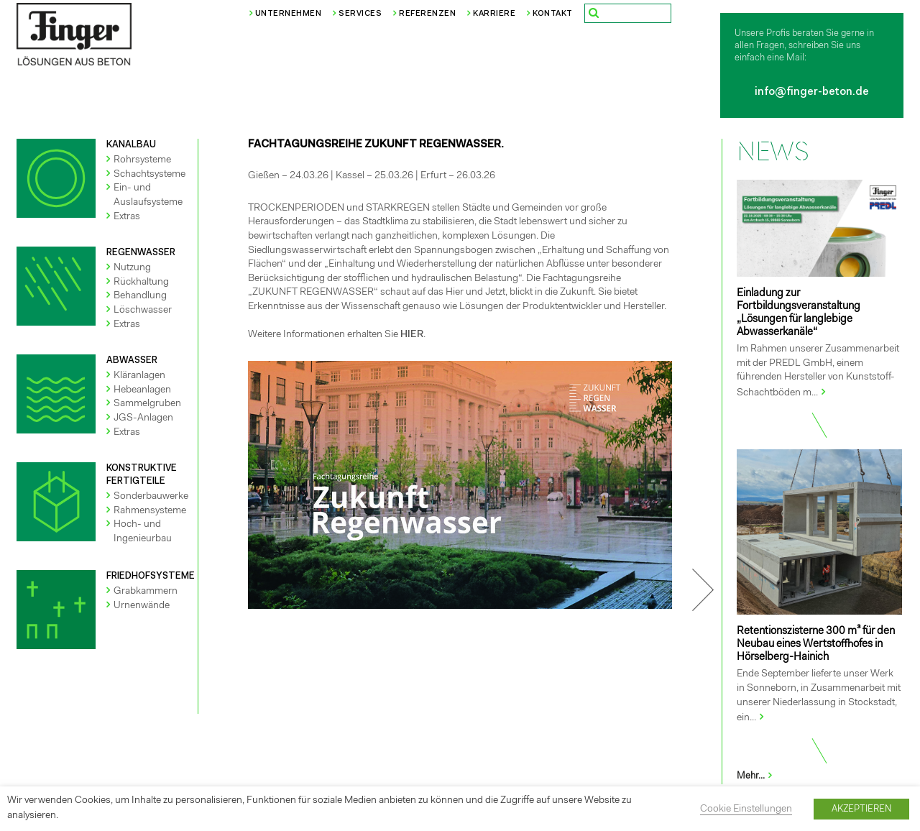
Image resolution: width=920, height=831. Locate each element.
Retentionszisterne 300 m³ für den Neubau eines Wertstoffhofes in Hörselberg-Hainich (816, 644)
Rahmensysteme (150, 511)
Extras (127, 217)
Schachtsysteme (149, 175)
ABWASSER (131, 360)
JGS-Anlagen (143, 418)
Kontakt (553, 14)
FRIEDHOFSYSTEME (150, 576)
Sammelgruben (147, 404)
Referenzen (427, 14)
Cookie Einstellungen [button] (746, 809)
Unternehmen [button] (288, 14)
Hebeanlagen (142, 390)
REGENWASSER (140, 252)
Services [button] (360, 14)
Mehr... (755, 776)
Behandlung (140, 296)
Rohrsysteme (142, 160)
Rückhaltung (141, 282)
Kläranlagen (139, 376)
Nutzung (132, 268)
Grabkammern (146, 592)
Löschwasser (143, 311)
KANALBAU (131, 145)
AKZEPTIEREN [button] (861, 809)
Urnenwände (142, 606)
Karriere (494, 14)
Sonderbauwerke (151, 497)
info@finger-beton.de (812, 92)
